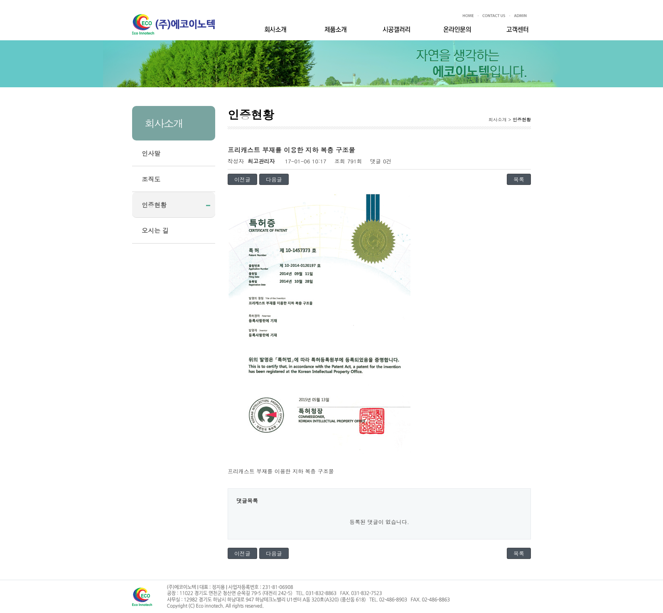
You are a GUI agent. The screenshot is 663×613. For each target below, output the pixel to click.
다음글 (274, 179)
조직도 (151, 179)
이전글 (242, 179)
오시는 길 (155, 230)
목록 (518, 179)
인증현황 (154, 204)
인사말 (151, 153)
